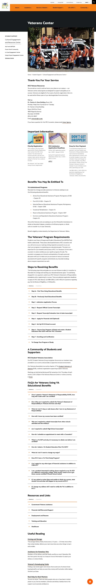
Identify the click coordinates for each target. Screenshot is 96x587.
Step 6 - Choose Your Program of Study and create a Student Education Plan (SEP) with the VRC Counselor (50, 330)
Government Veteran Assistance (40, 505)
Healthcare (34, 527)
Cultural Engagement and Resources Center (13, 41)
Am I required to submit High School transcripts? (46, 429)
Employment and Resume (38, 516)
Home (29, 74)
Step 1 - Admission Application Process (43, 302)
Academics (27, 8)
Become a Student (41, 8)
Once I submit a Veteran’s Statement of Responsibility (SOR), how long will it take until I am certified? (52, 395)
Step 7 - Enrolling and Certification (41, 337)
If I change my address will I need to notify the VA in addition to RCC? (51, 488)
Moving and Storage (35, 539)
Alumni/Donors (70, 2)
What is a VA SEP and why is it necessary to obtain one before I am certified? (52, 441)
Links (86, 2)
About (17, 8)
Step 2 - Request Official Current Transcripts (44, 308)
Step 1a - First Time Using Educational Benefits (45, 291)
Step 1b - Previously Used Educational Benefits (45, 297)
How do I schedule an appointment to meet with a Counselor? (50, 435)
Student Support (57, 8)
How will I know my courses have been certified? (46, 416)
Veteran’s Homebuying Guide (38, 564)
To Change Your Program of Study (41, 342)
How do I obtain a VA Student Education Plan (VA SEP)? (48, 447)
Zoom (30, 377)
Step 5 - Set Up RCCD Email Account (42, 324)
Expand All (31, 389)
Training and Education (38, 522)
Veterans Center (9, 58)
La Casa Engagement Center (12, 52)
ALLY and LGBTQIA (10, 46)
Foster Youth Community (11, 49)
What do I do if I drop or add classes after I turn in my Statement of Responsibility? (52, 410)
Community (83, 8)
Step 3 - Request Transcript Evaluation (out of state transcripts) (50, 313)
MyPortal (52, 2)
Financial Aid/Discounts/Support (41, 510)
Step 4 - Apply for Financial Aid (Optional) (44, 319)
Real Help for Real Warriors (38, 577)
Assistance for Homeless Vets (38, 552)
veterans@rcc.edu (37, 119)
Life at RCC (71, 8)
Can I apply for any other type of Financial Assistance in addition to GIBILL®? (52, 464)
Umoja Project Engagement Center (14, 55)
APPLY (50, 161)
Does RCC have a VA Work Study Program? (44, 458)
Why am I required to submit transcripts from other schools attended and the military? (49, 423)
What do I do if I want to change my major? (44, 453)
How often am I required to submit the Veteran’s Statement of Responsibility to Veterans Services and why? (50, 403)
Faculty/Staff (60, 2)
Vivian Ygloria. (66, 122)
